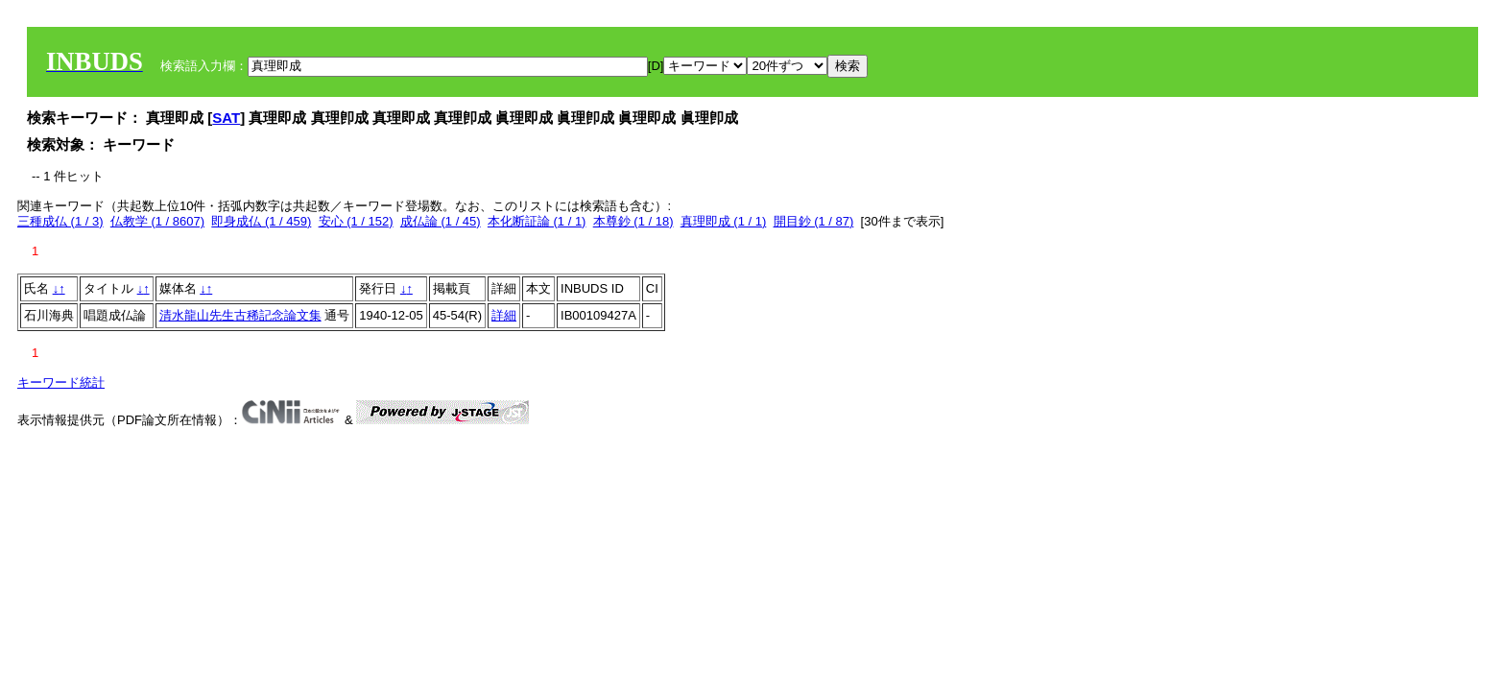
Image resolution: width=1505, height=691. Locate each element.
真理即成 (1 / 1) (724, 221)
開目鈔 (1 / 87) (814, 221)
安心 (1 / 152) (356, 221)
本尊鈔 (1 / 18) (633, 221)
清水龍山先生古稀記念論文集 (240, 315)
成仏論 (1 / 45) (440, 221)
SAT (226, 117)
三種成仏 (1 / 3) (60, 221)
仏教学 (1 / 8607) (157, 221)
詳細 (503, 315)
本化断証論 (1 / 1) (537, 221)
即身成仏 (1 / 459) (261, 221)
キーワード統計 (61, 382)
